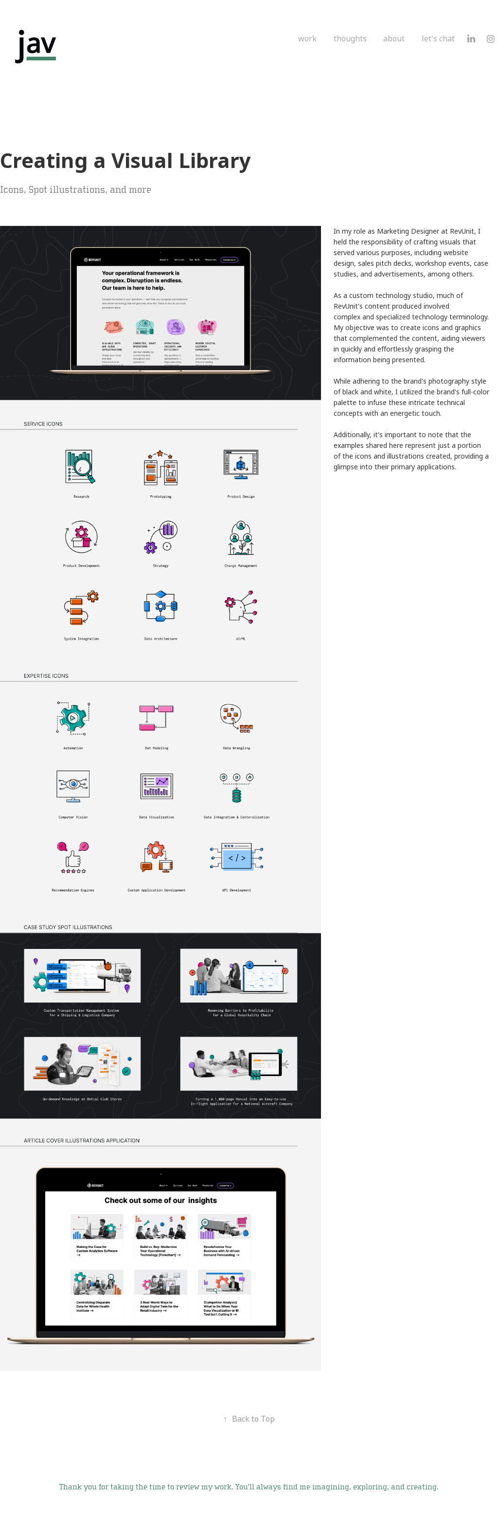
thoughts (350, 38)
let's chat (438, 38)
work (307, 38)
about (394, 38)
